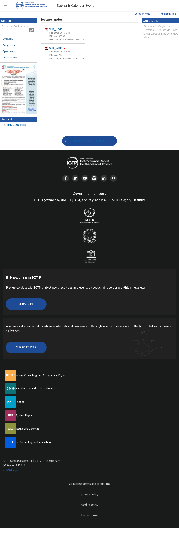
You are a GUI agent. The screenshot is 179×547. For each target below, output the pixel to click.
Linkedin (104, 178)
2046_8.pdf (55, 47)
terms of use (89, 515)
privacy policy (89, 494)
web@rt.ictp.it (11, 470)
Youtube (84, 178)
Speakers (8, 51)
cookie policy (89, 504)
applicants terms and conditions (89, 483)
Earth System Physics (21, 415)
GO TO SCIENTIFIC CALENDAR (90, 140)
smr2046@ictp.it (16, 124)
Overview (8, 38)
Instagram (94, 178)
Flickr (113, 178)
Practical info (10, 57)
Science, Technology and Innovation (30, 442)
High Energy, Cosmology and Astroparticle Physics (38, 375)
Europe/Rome (142, 13)
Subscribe (26, 304)
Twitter (75, 178)
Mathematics (16, 401)
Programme (9, 45)
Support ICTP (26, 347)
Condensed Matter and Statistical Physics (33, 388)
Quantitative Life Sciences (24, 428)
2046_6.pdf (55, 29)
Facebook (65, 178)
